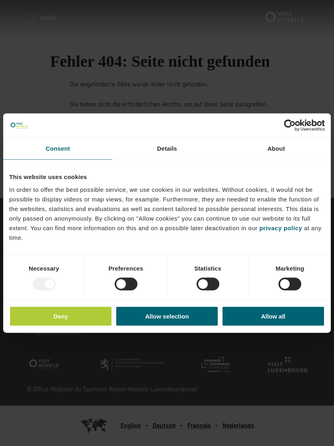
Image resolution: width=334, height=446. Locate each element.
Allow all (273, 316)
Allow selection (167, 316)
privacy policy (280, 227)
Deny (61, 316)
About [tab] (276, 148)
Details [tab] (167, 148)
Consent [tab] (58, 148)
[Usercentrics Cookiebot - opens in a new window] (290, 125)
